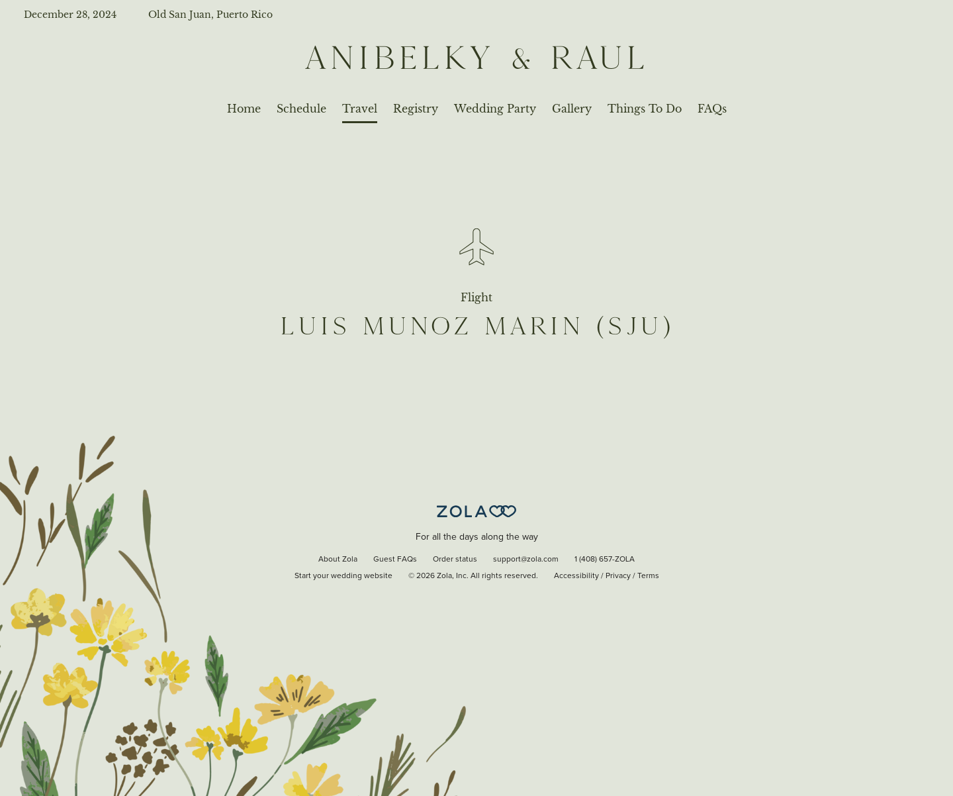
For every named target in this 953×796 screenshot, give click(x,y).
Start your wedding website (343, 576)
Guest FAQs (395, 560)
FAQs (712, 108)
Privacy (618, 576)
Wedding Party (495, 108)
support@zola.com (526, 560)
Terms (648, 576)
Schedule (301, 108)
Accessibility (576, 576)
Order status (455, 560)
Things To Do (645, 108)
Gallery (572, 108)
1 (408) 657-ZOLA (604, 560)
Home (244, 108)
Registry (415, 108)
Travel (359, 108)
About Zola (337, 560)
